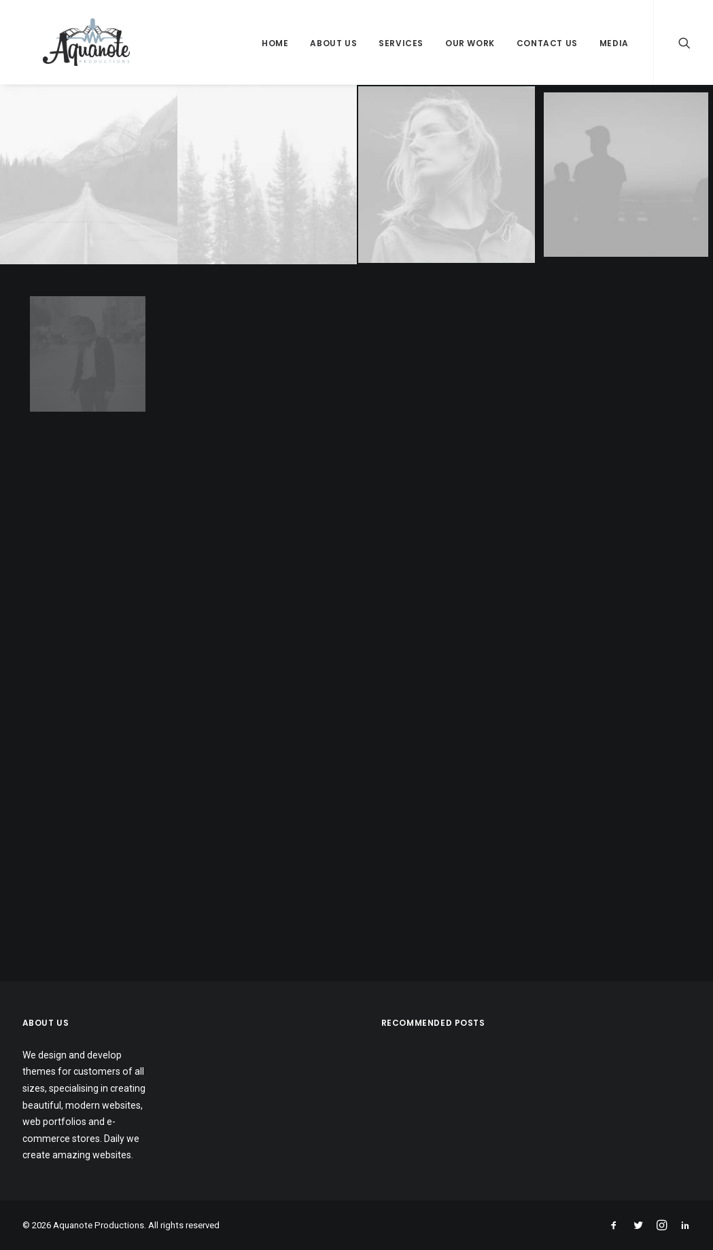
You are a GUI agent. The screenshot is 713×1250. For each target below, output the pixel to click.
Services (401, 43)
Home (275, 43)
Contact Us (547, 43)
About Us (333, 43)
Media (614, 43)
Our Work (470, 43)
